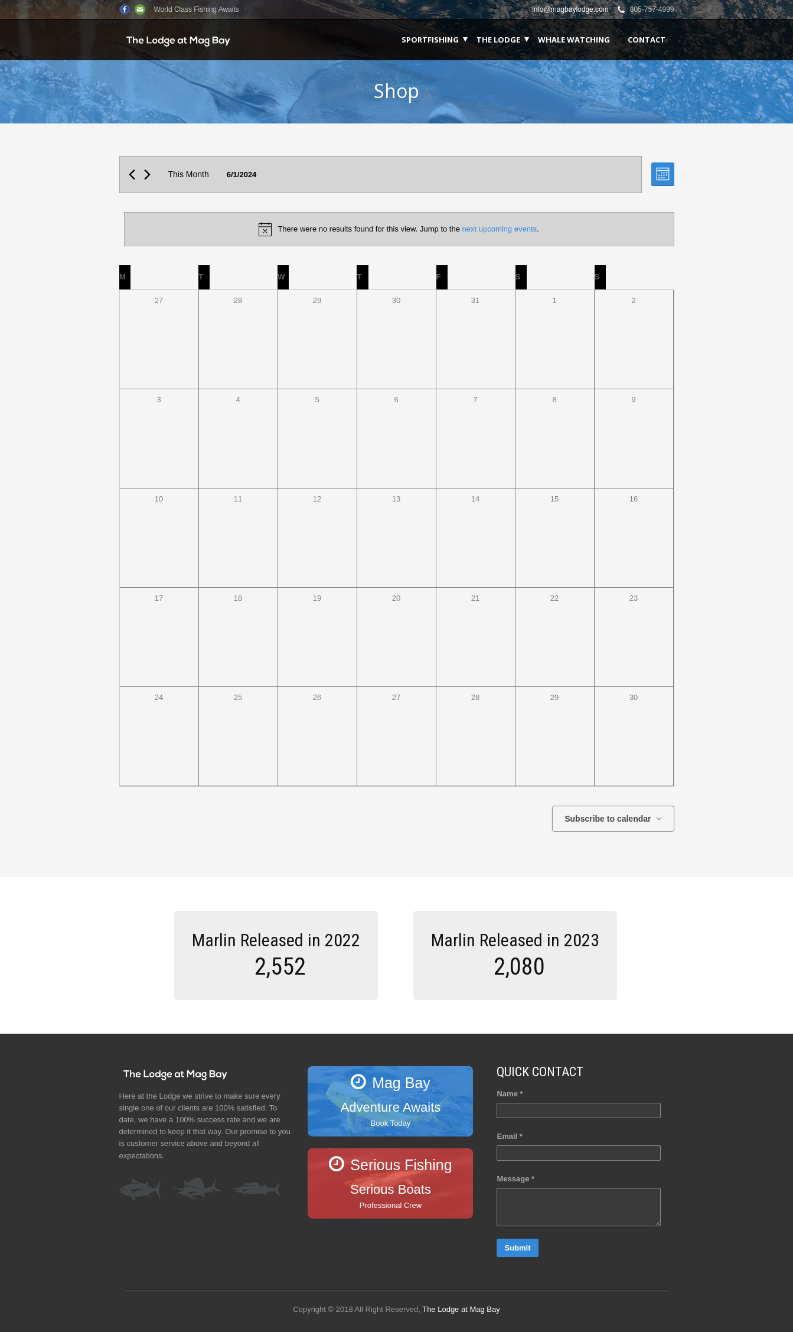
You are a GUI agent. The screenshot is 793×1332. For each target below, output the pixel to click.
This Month (188, 174)
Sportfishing (430, 39)
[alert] (399, 229)
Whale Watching (574, 39)
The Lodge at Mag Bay (461, 1309)
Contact (646, 39)
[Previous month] (132, 174)
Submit (517, 1247)
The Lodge (498, 39)
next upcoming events (499, 228)
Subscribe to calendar (607, 818)
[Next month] (147, 174)
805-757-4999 (652, 9)
